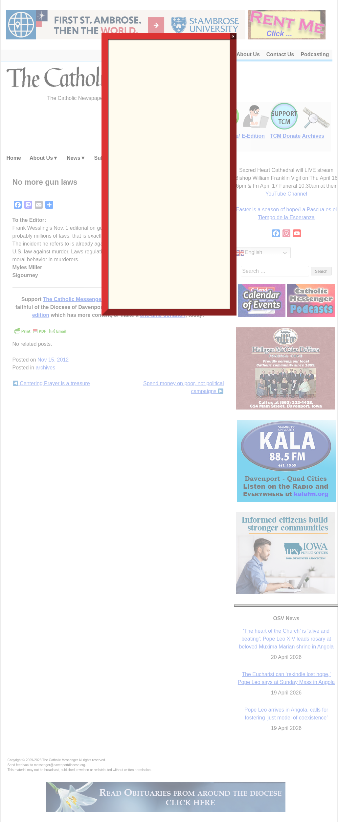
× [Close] (233, 36)
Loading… (169, 173)
